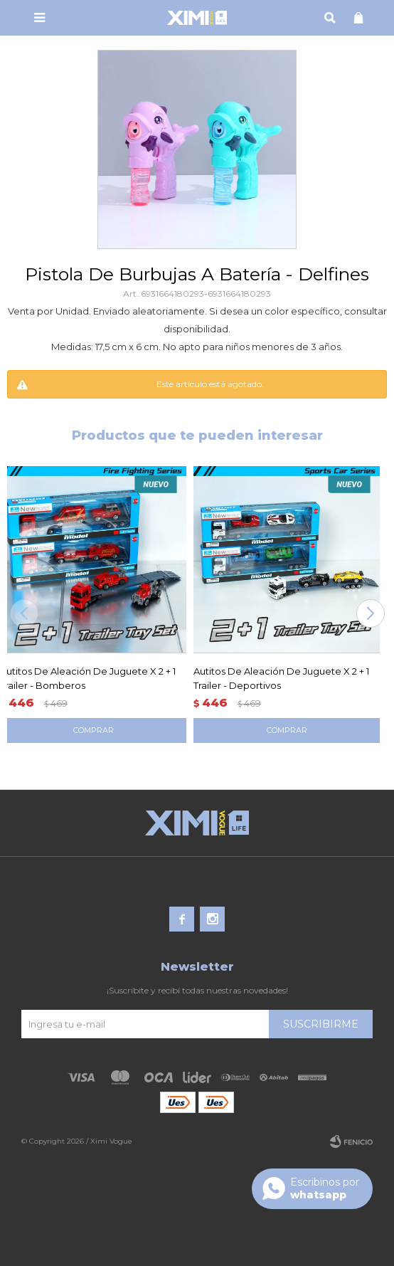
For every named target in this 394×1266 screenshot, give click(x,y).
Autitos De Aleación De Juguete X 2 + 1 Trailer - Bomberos (88, 678)
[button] (370, 613)
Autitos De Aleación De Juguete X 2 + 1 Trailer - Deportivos (281, 678)
